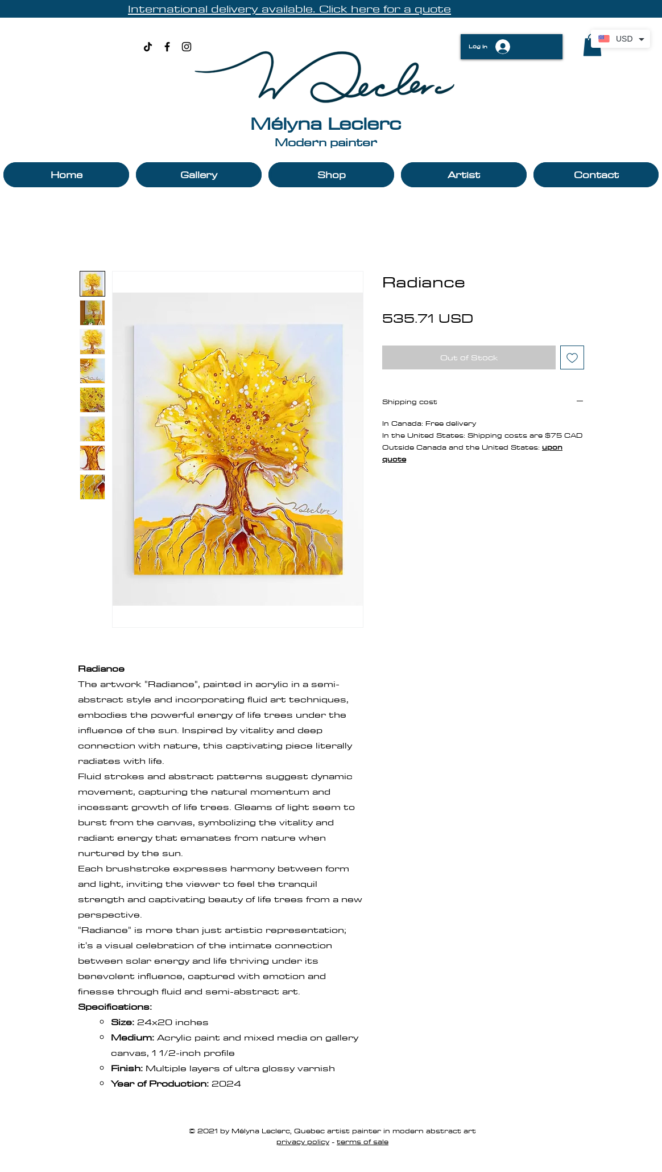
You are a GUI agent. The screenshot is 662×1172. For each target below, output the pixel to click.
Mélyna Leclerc (325, 123)
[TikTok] (148, 46)
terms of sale (362, 1141)
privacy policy (302, 1141)
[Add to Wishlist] (572, 357)
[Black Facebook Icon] (167, 46)
